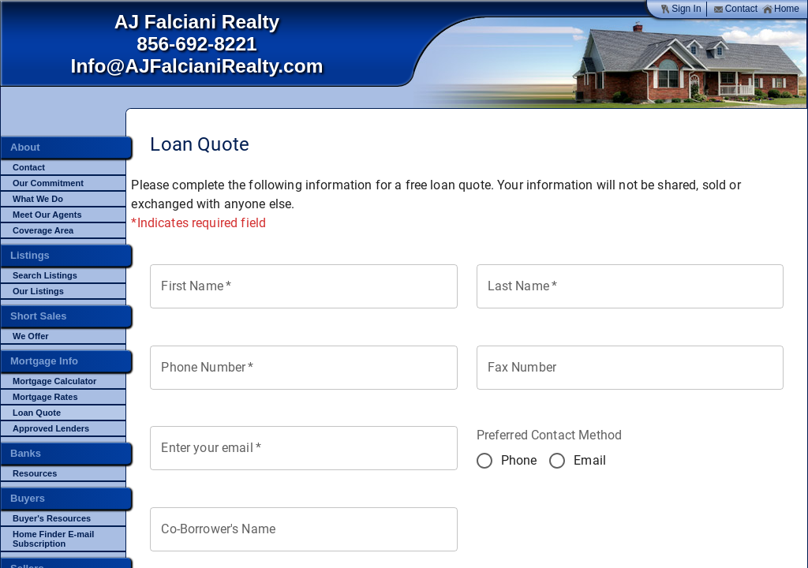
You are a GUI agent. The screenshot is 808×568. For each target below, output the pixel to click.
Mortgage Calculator (54, 381)
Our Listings (38, 291)
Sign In (680, 9)
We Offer (31, 336)
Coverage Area (43, 230)
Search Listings (45, 275)
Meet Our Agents (47, 214)
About (25, 147)
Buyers (27, 498)
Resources (35, 473)
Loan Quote (37, 412)
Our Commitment (48, 183)
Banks (25, 453)
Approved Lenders (51, 428)
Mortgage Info (44, 361)
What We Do (38, 199)
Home (780, 9)
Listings (30, 255)
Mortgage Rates (45, 397)
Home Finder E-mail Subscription (53, 538)
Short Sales (38, 316)
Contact (735, 9)
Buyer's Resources (52, 518)
